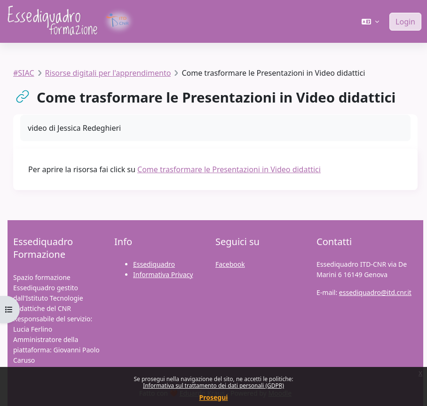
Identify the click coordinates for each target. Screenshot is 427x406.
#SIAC (23, 73)
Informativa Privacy (163, 274)
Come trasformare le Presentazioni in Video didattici (229, 169)
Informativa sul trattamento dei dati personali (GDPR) (213, 386)
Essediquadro (154, 264)
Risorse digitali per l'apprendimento (108, 73)
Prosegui (213, 397)
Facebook (230, 264)
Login (405, 21)
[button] (370, 22)
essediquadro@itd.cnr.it (375, 292)
